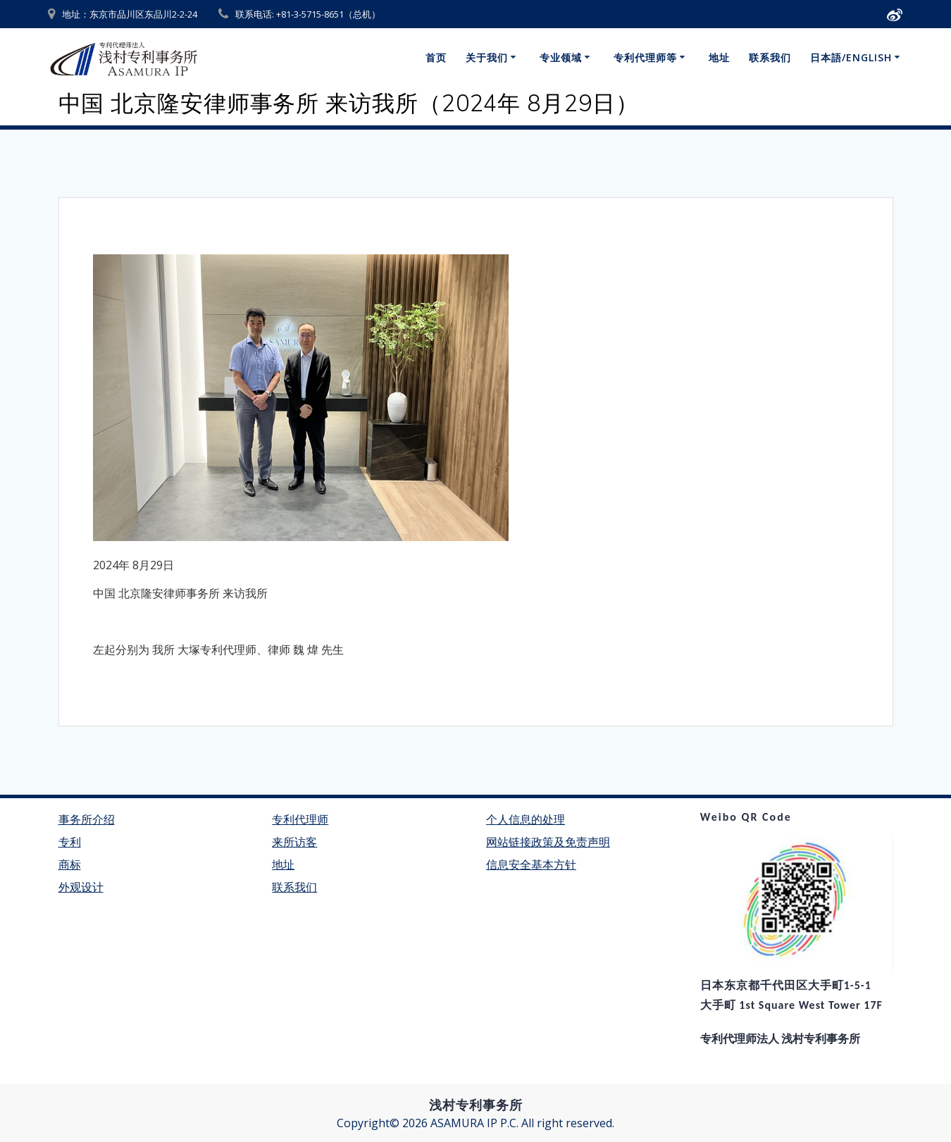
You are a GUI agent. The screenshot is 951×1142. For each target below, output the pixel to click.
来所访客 (294, 842)
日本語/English (851, 57)
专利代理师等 (645, 57)
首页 (436, 57)
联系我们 (770, 57)
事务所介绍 (86, 819)
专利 (69, 842)
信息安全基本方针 (531, 864)
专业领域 (561, 57)
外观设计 (81, 887)
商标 (69, 864)
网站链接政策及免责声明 (548, 842)
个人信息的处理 (525, 819)
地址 (719, 57)
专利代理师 (300, 819)
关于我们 (487, 57)
